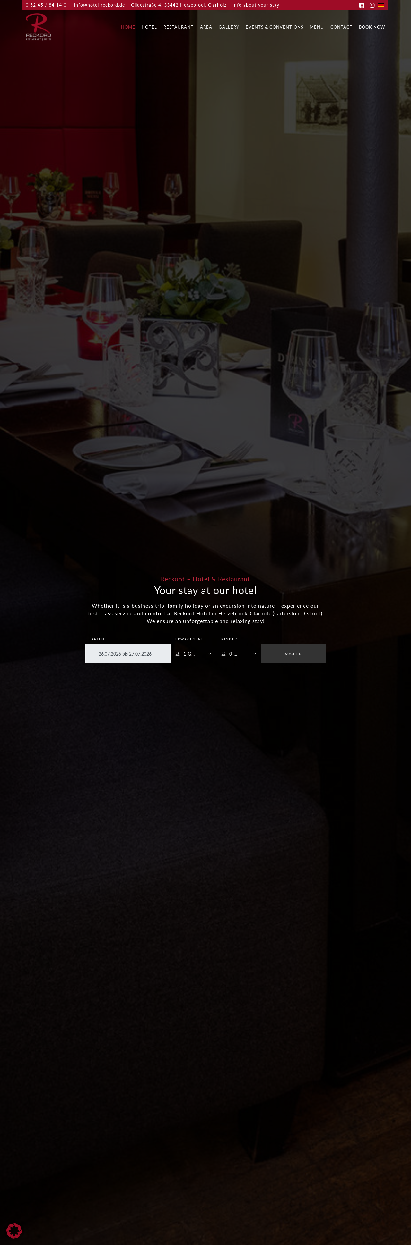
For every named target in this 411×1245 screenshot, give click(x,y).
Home (128, 26)
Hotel (149, 26)
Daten (98, 639)
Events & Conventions (274, 26)
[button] (14, 1231)
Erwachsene (189, 639)
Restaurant (178, 26)
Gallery (229, 26)
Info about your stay (255, 5)
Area (206, 26)
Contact (341, 26)
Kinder (229, 639)
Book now (372, 26)
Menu (317, 26)
